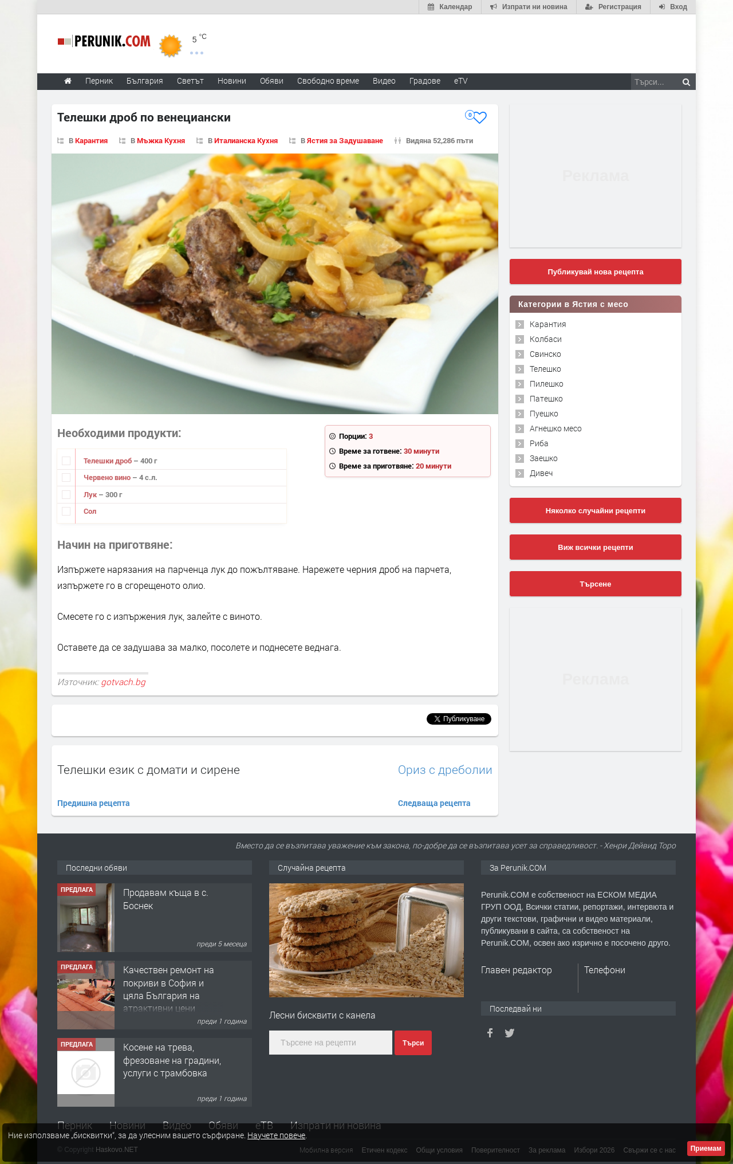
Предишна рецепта (93, 802)
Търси (413, 1043)
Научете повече (276, 1135)
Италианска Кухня (246, 140)
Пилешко (546, 383)
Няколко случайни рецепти (595, 510)
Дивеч (541, 472)
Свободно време (328, 80)
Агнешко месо (556, 428)
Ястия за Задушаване (345, 140)
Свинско (545, 353)
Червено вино (108, 477)
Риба (539, 443)
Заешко (544, 458)
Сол (90, 511)
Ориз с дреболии (445, 769)
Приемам (706, 1149)
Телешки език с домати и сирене (148, 769)
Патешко (546, 398)
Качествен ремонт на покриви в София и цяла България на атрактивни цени (168, 989)
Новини (232, 80)
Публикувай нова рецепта (595, 272)
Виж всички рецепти (595, 547)
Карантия (91, 140)
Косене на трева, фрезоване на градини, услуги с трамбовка (172, 1060)
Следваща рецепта (434, 802)
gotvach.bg (123, 681)
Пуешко (544, 413)
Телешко (545, 368)
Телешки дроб (108, 460)
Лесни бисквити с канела (322, 1015)
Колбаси (546, 338)
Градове (424, 80)
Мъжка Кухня (161, 140)
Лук (91, 494)
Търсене (596, 584)
